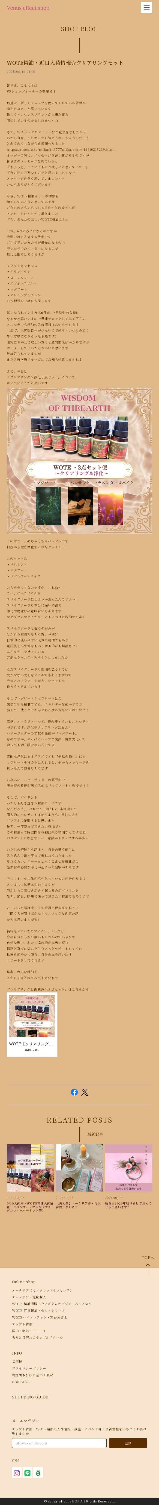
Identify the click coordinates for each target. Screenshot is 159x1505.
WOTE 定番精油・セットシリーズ (38, 1310)
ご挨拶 (17, 1361)
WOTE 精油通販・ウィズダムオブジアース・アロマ (52, 1303)
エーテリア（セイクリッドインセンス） (42, 1290)
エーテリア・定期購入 (29, 1297)
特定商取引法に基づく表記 (32, 1375)
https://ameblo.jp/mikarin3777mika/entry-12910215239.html (61, 149)
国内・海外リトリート (29, 1330)
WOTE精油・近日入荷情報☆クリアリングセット (65, 62)
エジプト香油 (22, 1324)
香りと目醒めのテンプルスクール (37, 1337)
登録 (128, 1443)
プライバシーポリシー (29, 1368)
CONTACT (20, 1381)
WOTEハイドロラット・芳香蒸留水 (39, 1317)
